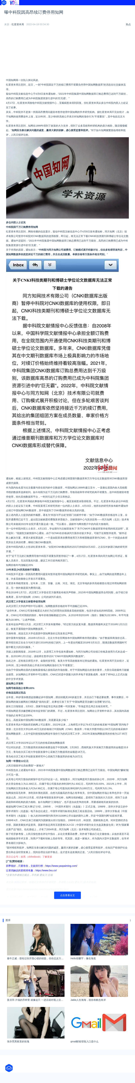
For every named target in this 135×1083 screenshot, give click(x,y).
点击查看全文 (67, 905)
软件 (5, 12)
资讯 (31, 8)
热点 (128, 34)
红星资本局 (18, 34)
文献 (31, 12)
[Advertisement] (67, 63)
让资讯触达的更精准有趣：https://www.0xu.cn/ (31, 880)
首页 (5, 8)
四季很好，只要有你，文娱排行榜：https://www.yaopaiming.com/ (41, 876)
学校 (110, 8)
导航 (57, 8)
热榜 (84, 8)
